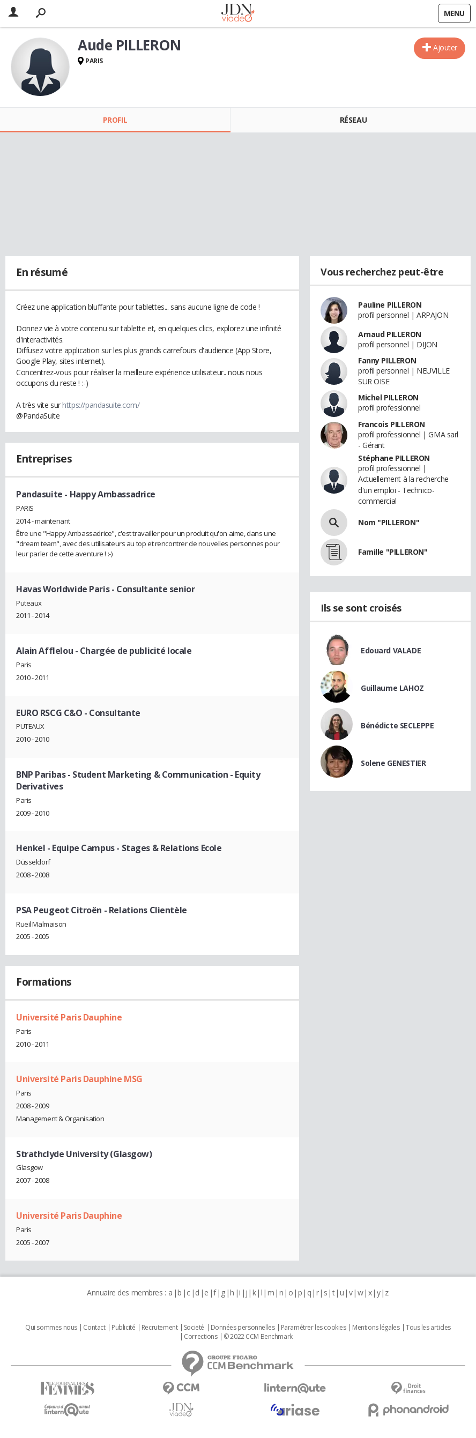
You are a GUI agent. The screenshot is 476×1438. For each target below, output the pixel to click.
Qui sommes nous (51, 1327)
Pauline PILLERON (389, 305)
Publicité (123, 1327)
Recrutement (159, 1327)
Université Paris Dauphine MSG (79, 1079)
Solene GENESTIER (393, 763)
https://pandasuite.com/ (100, 405)
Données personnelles (243, 1327)
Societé (194, 1327)
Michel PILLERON (388, 397)
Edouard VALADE (391, 650)
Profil (115, 120)
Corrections (200, 1336)
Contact (94, 1327)
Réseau (353, 120)
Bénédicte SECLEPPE (397, 725)
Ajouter (445, 47)
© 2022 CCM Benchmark (258, 1336)
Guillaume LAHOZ (392, 688)
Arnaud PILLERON (389, 334)
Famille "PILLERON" (392, 552)
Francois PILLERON (391, 424)
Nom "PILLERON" (388, 522)
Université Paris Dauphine (69, 1017)
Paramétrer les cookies (313, 1327)
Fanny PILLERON (387, 360)
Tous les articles (428, 1327)
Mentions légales (375, 1327)
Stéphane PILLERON (394, 458)
